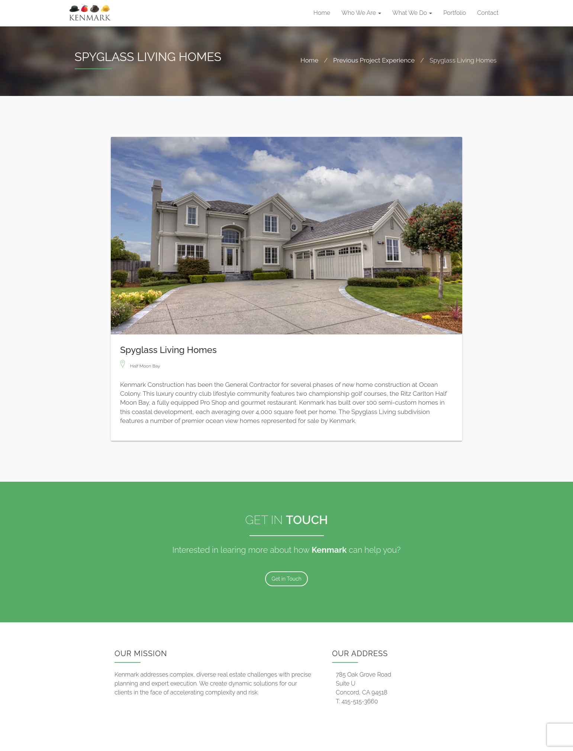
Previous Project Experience (374, 60)
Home (321, 12)
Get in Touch (286, 579)
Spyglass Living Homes (168, 348)
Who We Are (361, 12)
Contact (487, 12)
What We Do (412, 12)
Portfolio (454, 12)
